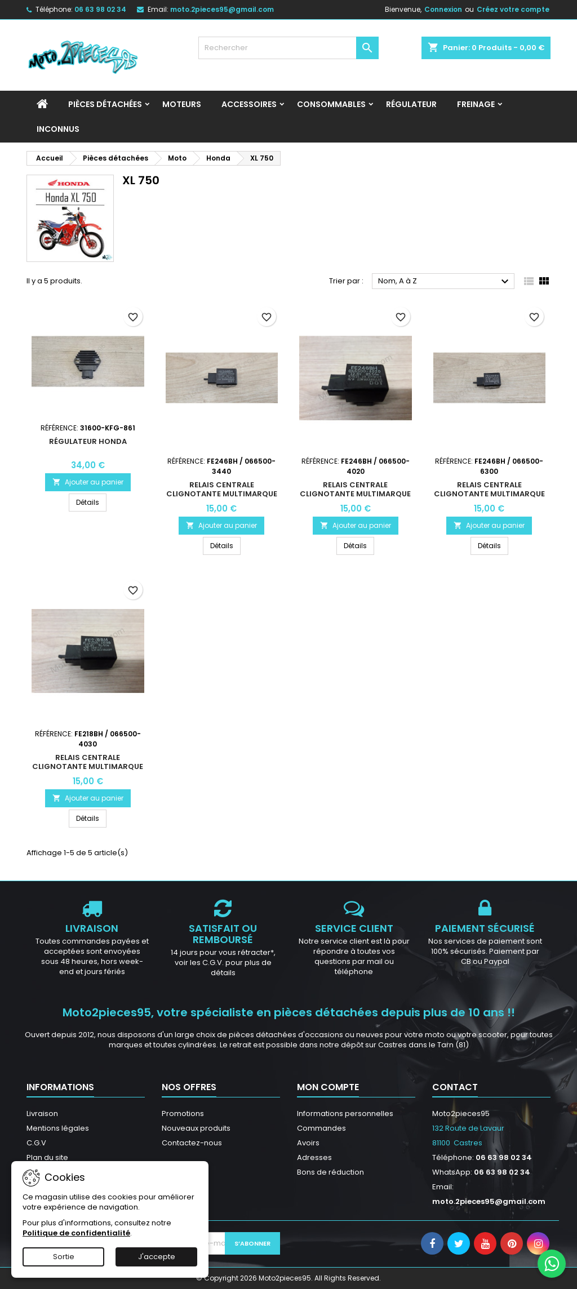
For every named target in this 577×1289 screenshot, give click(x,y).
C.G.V (36, 1142)
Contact (455, 1087)
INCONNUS (58, 129)
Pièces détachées (105, 104)
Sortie (63, 1256)
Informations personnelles (345, 1113)
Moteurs (181, 104)
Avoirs (308, 1142)
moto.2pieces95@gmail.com (222, 9)
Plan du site (47, 1157)
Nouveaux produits (196, 1128)
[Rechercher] (288, 48)
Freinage (476, 104)
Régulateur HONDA (88, 441)
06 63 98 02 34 (100, 9)
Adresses (314, 1157)
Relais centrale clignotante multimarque (221, 489)
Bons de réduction (330, 1172)
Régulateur (411, 104)
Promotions (183, 1113)
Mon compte (328, 1087)
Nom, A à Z (445, 281)
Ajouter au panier (87, 482)
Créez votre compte (513, 9)
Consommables (331, 104)
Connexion (443, 9)
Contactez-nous (192, 1142)
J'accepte (156, 1256)
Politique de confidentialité (76, 1233)
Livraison (42, 1113)
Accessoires (249, 104)
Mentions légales (57, 1128)
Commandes (321, 1128)
